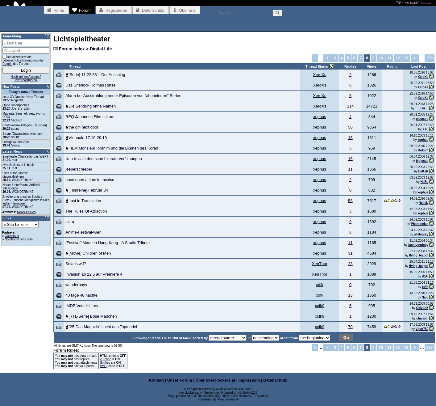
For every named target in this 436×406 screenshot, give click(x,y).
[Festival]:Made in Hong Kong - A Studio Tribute (107, 242)
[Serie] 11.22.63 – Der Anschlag (97, 74)
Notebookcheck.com (19, 239)
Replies (350, 66)
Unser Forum (179, 380)
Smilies (105, 362)
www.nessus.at (228, 399)
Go (346, 337)
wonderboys (76, 284)
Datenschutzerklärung (17, 60)
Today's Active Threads (26, 92)
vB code (105, 359)
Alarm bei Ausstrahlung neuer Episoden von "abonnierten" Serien (123, 95)
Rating (392, 66)
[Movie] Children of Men (90, 253)
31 (350, 253)
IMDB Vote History (81, 305)
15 (350, 137)
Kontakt (156, 380)
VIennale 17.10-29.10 (88, 137)
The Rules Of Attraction (86, 211)
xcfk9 (319, 305)
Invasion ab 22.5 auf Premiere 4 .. (95, 274)
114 (350, 106)
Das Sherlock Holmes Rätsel (90, 85)
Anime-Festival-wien (83, 232)
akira (69, 221)
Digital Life (101, 48)
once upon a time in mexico (89, 179)
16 (350, 158)
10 (381, 58)
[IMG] (103, 366)
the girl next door (83, 127)
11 (389, 58)
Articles (31, 212)
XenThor (319, 263)
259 (429, 58)
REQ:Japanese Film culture (89, 116)
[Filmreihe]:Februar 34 (88, 190)
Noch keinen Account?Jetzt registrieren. (25, 78)
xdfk (319, 284)
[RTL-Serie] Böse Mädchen (93, 316)
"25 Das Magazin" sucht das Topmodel (103, 326)
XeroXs (319, 74)
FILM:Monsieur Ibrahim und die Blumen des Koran (113, 148)
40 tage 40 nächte (81, 295)
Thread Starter (317, 66)
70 (350, 326)
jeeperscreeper (78, 169)
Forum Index (72, 48)
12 (398, 58)
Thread (75, 66)
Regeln (7, 64)
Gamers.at (12, 236)
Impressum (249, 380)
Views (371, 66)
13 (406, 58)
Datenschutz (275, 380)
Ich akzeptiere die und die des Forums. (23, 60)
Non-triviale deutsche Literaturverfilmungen (103, 158)
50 (350, 127)
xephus (319, 116)
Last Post (419, 66)
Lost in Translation (85, 200)
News (21, 212)
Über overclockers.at (215, 380)
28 (350, 263)
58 (350, 200)
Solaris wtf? (75, 263)
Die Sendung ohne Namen (92, 106)
